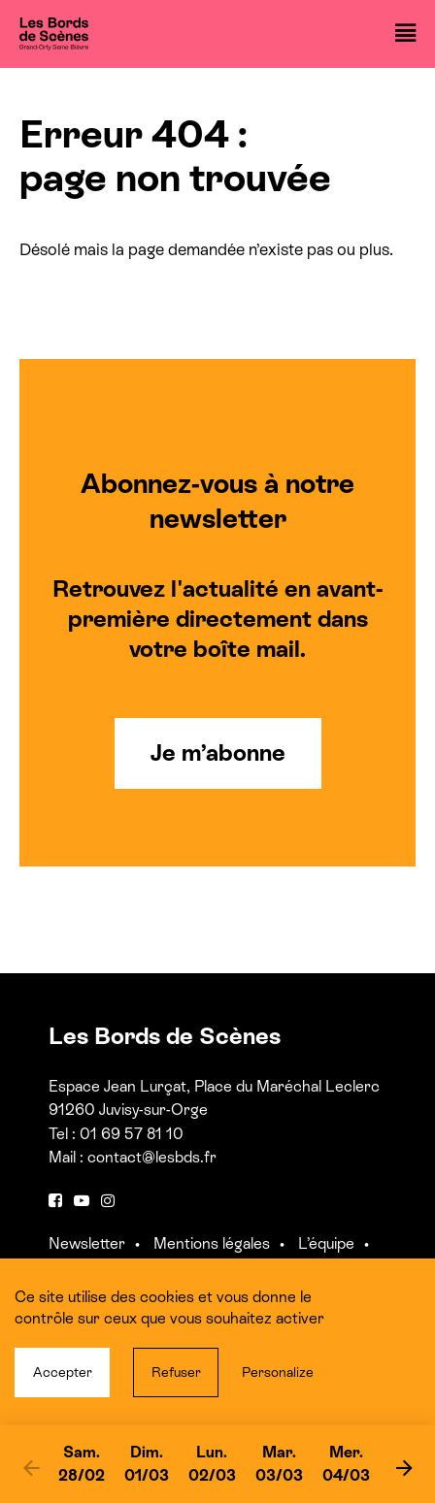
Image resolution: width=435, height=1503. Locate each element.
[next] (404, 1467)
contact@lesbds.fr (152, 1157)
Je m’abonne (218, 752)
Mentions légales (211, 1243)
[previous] (31, 1467)
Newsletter (87, 1243)
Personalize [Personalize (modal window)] (278, 1372)
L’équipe (326, 1243)
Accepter (62, 1372)
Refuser (176, 1372)
